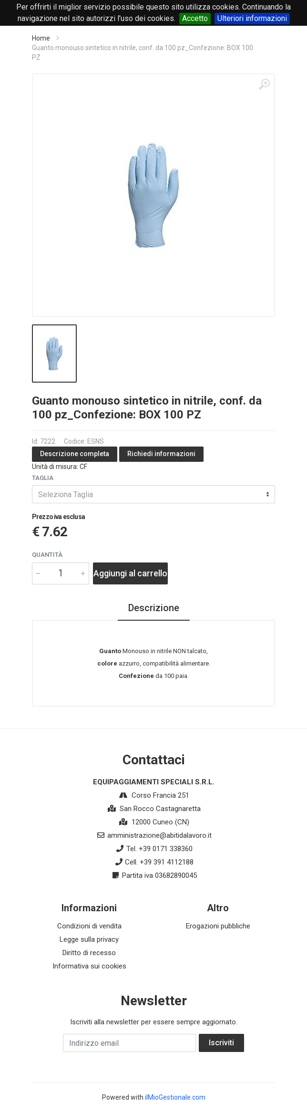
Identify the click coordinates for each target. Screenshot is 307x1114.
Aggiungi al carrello (130, 573)
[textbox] (153, 494)
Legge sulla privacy (89, 939)
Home (41, 38)
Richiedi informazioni (161, 454)
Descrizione (153, 608)
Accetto (195, 18)
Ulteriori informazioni (252, 18)
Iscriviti (221, 1042)
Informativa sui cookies (89, 966)
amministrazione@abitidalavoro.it (159, 835)
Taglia (42, 477)
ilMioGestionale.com (175, 1097)
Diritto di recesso (89, 952)
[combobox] (153, 494)
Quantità (47, 554)
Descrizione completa (74, 454)
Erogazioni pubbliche (218, 926)
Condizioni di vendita (89, 926)
